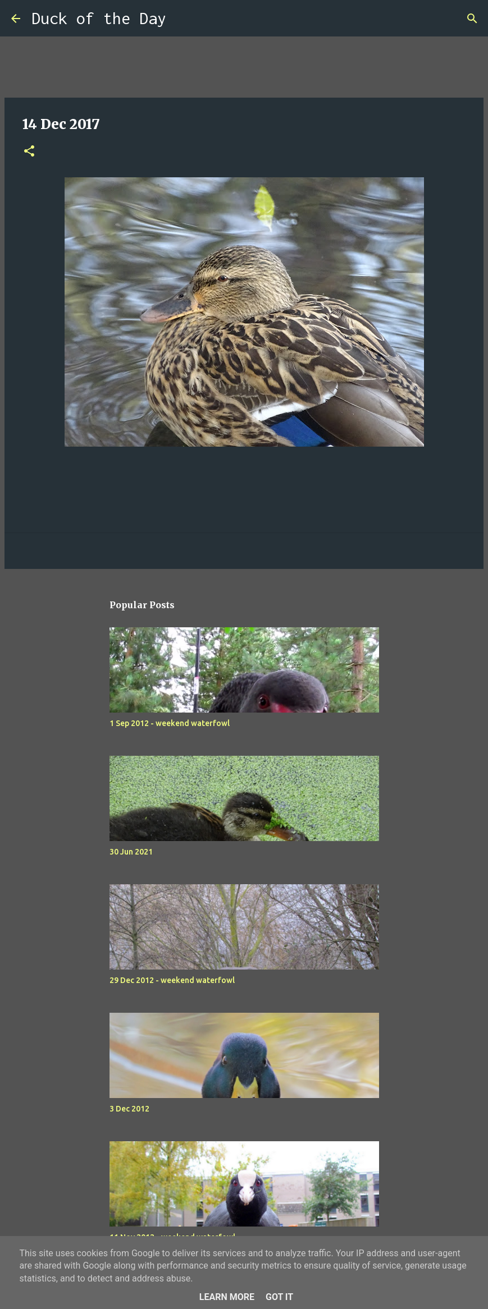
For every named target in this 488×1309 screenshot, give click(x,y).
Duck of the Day (98, 18)
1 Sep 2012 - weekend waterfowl (170, 723)
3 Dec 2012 (129, 1108)
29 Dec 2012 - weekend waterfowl (172, 980)
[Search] (182, 18)
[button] (29, 151)
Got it (279, 1297)
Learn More (226, 1297)
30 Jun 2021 (131, 851)
